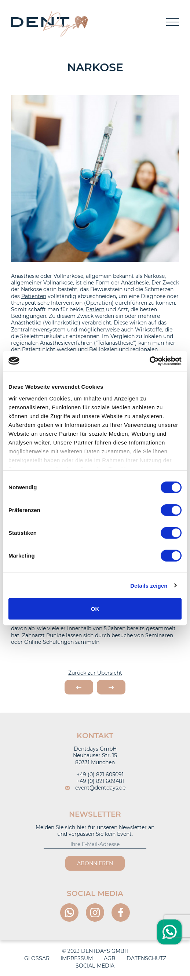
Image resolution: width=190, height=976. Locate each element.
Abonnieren (95, 863)
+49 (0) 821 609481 (95, 781)
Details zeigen (148, 585)
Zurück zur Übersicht (95, 673)
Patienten (33, 296)
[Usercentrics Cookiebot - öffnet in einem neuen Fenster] (149, 361)
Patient (95, 309)
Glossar (37, 958)
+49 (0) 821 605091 (95, 774)
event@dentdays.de (95, 787)
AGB (110, 958)
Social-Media (95, 965)
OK (95, 609)
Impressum (77, 958)
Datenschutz (146, 958)
